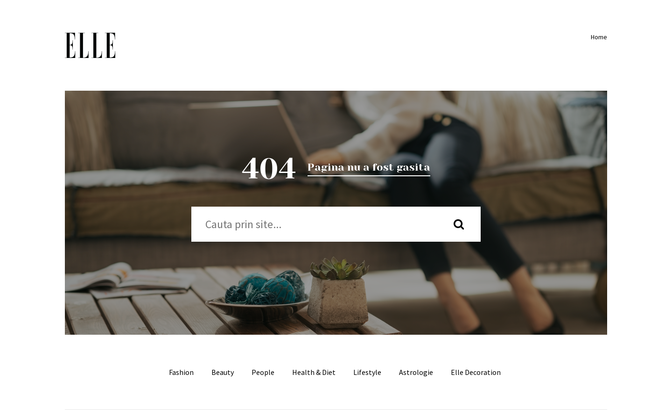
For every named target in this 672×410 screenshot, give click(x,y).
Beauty (222, 372)
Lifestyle (367, 372)
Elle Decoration (476, 372)
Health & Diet (314, 372)
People (263, 372)
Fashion (181, 372)
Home (597, 37)
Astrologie (416, 372)
